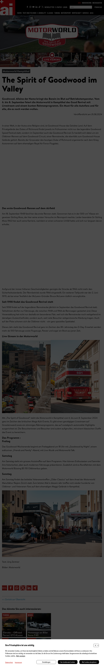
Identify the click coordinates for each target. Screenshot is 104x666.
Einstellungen (46, 662)
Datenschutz (9, 662)
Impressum (18, 662)
